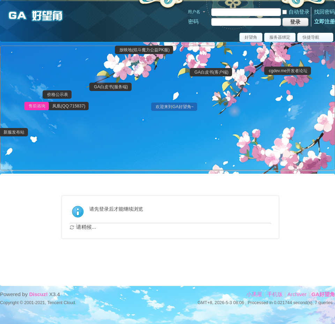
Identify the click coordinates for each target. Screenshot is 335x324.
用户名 (194, 11)
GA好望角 (323, 294)
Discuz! (38, 294)
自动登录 (296, 12)
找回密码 (324, 12)
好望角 (251, 37)
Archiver (297, 294)
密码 (193, 21)
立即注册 (324, 21)
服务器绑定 (279, 37)
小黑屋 (254, 294)
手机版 (275, 294)
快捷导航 (311, 37)
